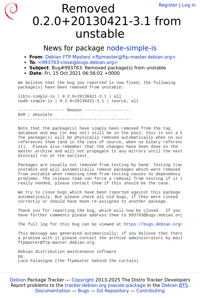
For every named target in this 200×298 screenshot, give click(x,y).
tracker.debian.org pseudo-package (105, 285)
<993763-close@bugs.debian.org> (78, 62)
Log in (189, 5)
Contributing (150, 290)
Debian (18, 280)
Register (168, 5)
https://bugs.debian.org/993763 (160, 224)
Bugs (83, 290)
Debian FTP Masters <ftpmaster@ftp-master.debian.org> (110, 57)
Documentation (52, 290)
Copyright (83, 280)
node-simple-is (132, 48)
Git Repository (113, 290)
